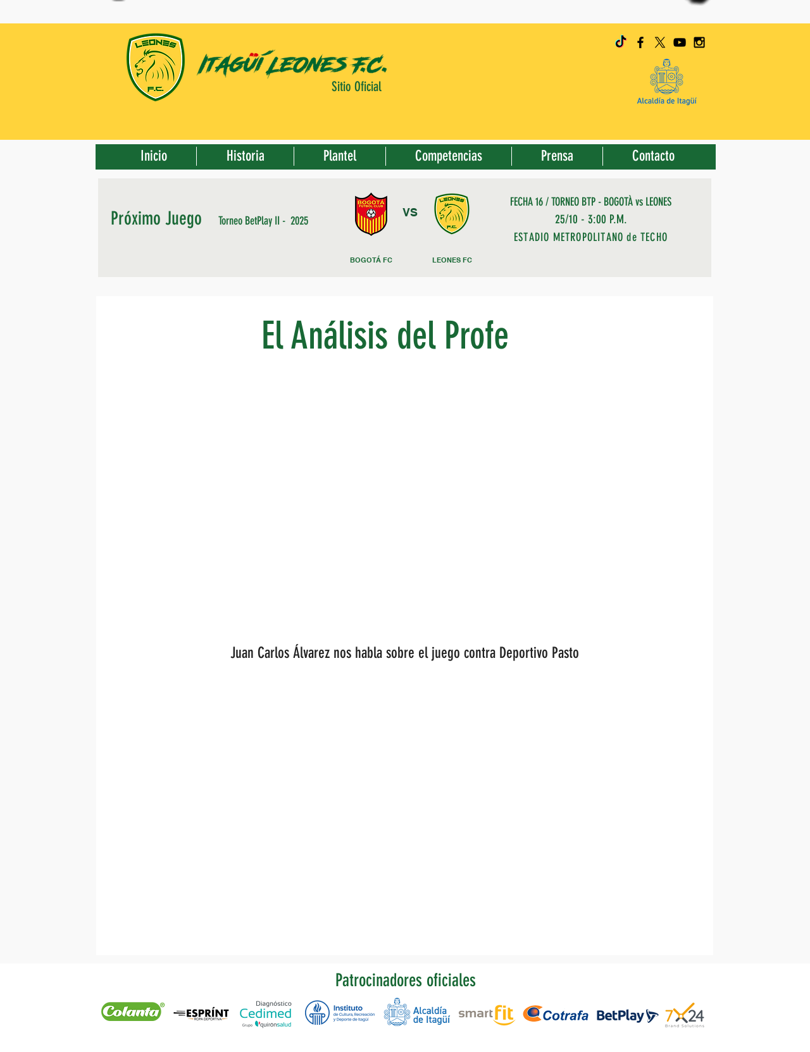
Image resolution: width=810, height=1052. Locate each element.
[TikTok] (620, 42)
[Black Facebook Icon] (640, 42)
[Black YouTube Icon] (679, 42)
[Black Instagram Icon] (699, 42)
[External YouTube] (401, 511)
